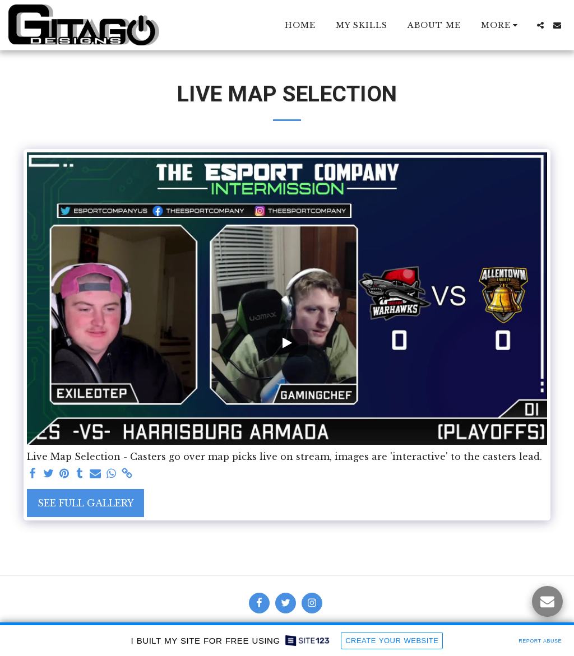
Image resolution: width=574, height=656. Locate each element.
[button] (540, 25)
